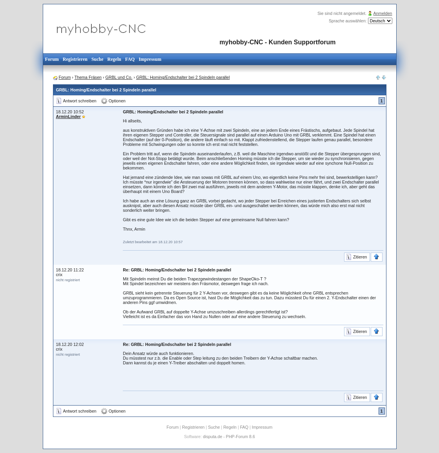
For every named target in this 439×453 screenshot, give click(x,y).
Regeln (114, 59)
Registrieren (75, 59)
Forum (52, 59)
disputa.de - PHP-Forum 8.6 (229, 436)
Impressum (149, 59)
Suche (97, 59)
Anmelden (382, 13)
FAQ (130, 59)
